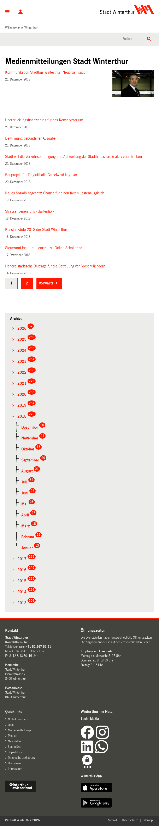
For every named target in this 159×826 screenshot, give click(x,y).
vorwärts (46, 283)
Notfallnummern (18, 719)
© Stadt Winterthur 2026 (22, 820)
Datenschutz (130, 820)
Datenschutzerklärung (21, 757)
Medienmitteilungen (20, 730)
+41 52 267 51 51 (38, 646)
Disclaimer (14, 763)
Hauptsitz (11, 665)
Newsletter (14, 741)
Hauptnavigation (7, 12)
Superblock (15, 752)
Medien (12, 735)
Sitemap (148, 820)
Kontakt (112, 820)
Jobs (11, 724)
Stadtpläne (14, 746)
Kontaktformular (16, 642)
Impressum (15, 768)
